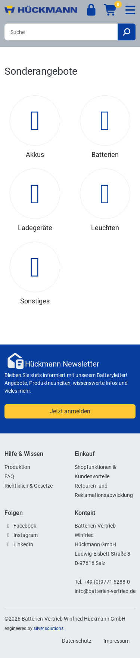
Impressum (116, 641)
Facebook (24, 526)
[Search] (61, 32)
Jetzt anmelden (70, 411)
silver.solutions (48, 628)
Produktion (17, 467)
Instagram (25, 535)
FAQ (9, 476)
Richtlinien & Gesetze (28, 486)
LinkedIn (23, 544)
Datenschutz (76, 641)
